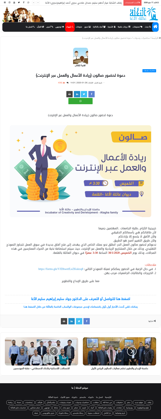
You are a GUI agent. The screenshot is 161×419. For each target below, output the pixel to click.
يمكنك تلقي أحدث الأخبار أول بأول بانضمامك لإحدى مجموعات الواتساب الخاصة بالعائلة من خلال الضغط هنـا (81, 307)
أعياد (92, 408)
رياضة (10, 402)
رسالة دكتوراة (63, 413)
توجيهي (59, 27)
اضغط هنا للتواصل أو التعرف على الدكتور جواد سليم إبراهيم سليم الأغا (80, 299)
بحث (148, 27)
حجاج (76, 408)
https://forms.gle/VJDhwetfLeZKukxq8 (60, 269)
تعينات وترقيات (65, 402)
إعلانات (119, 408)
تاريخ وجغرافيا (120, 413)
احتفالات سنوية (93, 413)
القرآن (40, 27)
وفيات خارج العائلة (105, 408)
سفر (128, 402)
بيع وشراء (129, 408)
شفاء (36, 413)
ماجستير (83, 397)
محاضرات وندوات (141, 38)
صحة (19, 402)
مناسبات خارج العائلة (18, 408)
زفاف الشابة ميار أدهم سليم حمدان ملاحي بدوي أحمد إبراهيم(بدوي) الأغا (83, 3)
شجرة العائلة (53, 397)
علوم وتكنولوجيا (143, 408)
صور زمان (66, 408)
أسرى (49, 27)
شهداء (70, 27)
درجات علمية (124, 27)
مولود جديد (139, 402)
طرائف (39, 402)
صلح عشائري (35, 408)
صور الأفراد (64, 397)
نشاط (56, 408)
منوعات (79, 27)
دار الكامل (107, 413)
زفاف (149, 402)
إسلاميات (29, 402)
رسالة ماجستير (78, 413)
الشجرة (112, 27)
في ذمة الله (107, 402)
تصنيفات (138, 27)
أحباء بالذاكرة (99, 27)
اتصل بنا (30, 27)
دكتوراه (91, 397)
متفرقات (119, 402)
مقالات (96, 402)
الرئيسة (156, 38)
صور (87, 27)
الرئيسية (108, 397)
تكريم (84, 408)
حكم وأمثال (51, 402)
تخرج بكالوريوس (48, 413)
